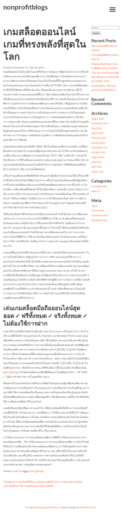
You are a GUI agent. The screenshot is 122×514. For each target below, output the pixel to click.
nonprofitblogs (25, 7)
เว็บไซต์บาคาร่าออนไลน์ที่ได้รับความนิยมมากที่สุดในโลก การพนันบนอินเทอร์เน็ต (42, 481)
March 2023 (97, 133)
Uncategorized (98, 186)
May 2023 (96, 128)
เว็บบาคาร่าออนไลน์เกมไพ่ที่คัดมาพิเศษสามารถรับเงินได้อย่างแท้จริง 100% (105, 77)
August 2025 (97, 118)
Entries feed (97, 210)
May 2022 (96, 161)
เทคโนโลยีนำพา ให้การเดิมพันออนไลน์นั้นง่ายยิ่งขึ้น (28, 485)
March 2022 (97, 171)
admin (41, 67)
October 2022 (98, 152)
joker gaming (10, 372)
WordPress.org (99, 220)
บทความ (17, 471)
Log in (94, 205)
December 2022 (99, 147)
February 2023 (98, 137)
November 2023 (99, 123)
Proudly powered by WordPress (42, 507)
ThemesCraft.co (88, 507)
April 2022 (96, 166)
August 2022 (97, 157)
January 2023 (98, 142)
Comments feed (99, 215)
